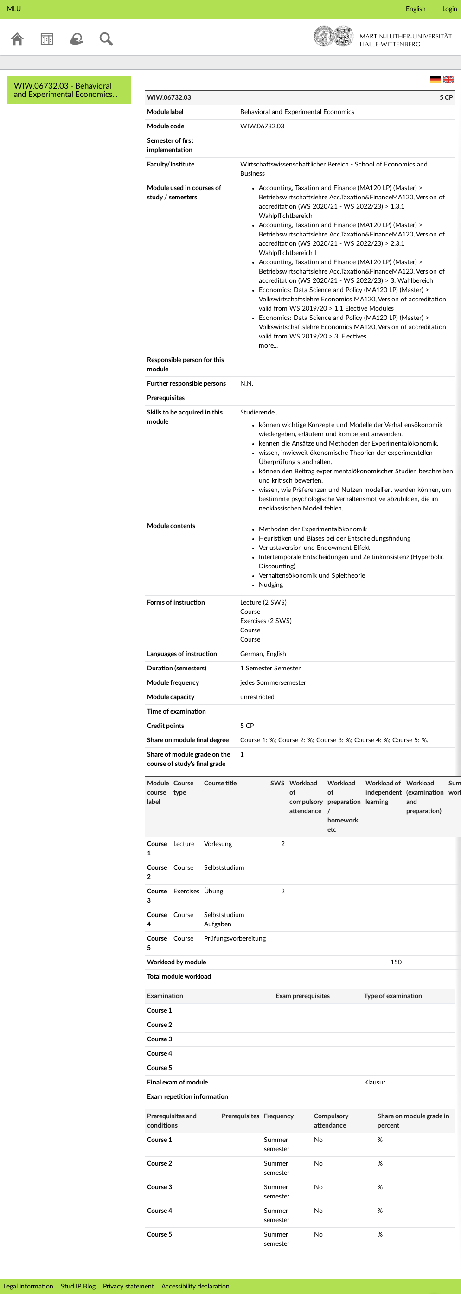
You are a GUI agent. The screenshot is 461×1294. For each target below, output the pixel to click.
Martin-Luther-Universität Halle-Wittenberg (382, 36)
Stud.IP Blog (78, 1286)
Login (449, 9)
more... (268, 346)
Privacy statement (128, 1286)
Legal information (28, 1286)
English (416, 9)
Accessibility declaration (195, 1286)
